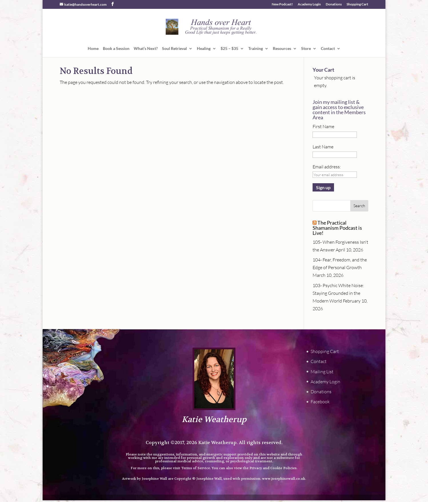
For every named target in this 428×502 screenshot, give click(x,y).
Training (255, 49)
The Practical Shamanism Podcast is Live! (337, 227)
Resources (282, 49)
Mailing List (322, 371)
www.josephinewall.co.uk (283, 478)
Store (306, 49)
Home (93, 49)
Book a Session (116, 49)
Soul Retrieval (174, 49)
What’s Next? (146, 49)
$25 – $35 (229, 49)
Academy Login (309, 4)
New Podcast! (282, 4)
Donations (334, 4)
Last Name (323, 147)
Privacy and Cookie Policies (273, 468)
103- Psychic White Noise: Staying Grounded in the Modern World (338, 293)
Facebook (320, 401)
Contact (328, 49)
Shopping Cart (357, 4)
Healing (204, 49)
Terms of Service (195, 468)
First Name (323, 126)
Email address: (327, 167)
